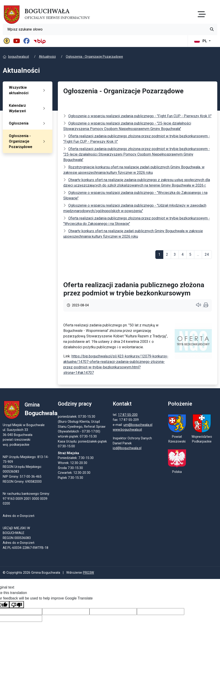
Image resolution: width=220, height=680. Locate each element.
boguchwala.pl (18, 56)
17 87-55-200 (128, 415)
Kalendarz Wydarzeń (28, 108)
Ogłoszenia (28, 123)
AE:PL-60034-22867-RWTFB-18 (25, 548)
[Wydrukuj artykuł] (206, 305)
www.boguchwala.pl (127, 430)
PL (201, 41)
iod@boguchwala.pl (127, 448)
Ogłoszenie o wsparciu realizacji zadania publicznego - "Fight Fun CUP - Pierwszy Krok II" (140, 116)
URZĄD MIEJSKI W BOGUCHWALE (16, 530)
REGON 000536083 (17, 538)
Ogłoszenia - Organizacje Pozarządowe (94, 56)
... (198, 254)
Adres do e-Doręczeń (18, 543)
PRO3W (88, 573)
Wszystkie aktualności (28, 90)
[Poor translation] (16, 605)
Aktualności (47, 56)
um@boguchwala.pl (137, 425)
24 (207, 254)
